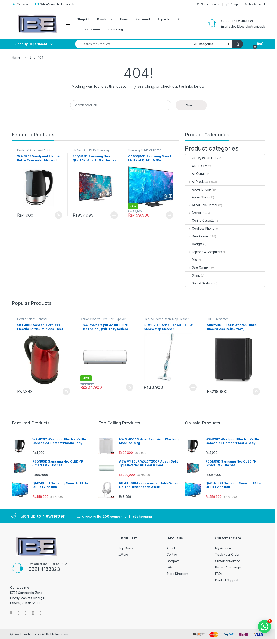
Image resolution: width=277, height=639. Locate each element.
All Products (196, 181)
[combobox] (133, 44)
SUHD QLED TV (150, 150)
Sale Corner (197, 267)
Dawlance (104, 19)
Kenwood (143, 19)
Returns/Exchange (228, 567)
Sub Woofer (220, 319)
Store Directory (177, 573)
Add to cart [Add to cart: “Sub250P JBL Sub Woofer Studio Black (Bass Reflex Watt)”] (256, 391)
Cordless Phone (199, 228)
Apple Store (197, 197)
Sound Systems (199, 283)
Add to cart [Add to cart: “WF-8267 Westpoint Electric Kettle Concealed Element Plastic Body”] (58, 215)
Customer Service (227, 561)
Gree (104, 319)
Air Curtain (195, 173)
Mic (191, 259)
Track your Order (227, 554)
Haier (124, 19)
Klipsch (163, 19)
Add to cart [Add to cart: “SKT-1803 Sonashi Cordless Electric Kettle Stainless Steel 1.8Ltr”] (66, 391)
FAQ (169, 567)
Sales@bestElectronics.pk (54, 4)
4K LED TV (196, 166)
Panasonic (92, 29)
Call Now (20, 4)
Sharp (192, 275)
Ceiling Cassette (200, 220)
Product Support (226, 580)
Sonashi (42, 319)
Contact (172, 554)
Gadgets (194, 244)
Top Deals (125, 548)
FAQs (218, 573)
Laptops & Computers (203, 252)
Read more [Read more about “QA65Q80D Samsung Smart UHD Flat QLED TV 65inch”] (169, 215)
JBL (209, 319)
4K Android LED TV (84, 150)
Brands (193, 213)
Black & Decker (153, 319)
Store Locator (207, 4)
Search (191, 105)
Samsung (115, 29)
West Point (43, 150)
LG (178, 19)
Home (16, 57)
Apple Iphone (198, 189)
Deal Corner (197, 236)
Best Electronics (26, 634)
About (171, 548)
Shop (232, 4)
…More (123, 554)
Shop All (83, 19)
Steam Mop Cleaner (176, 319)
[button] (264, 626)
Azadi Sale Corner (201, 205)
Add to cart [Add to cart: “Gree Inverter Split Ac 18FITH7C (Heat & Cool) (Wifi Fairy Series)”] (129, 387)
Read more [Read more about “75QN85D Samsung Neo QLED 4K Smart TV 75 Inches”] (114, 215)
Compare (173, 561)
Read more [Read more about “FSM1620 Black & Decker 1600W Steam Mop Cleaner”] (193, 387)
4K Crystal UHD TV (202, 158)
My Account (255, 4)
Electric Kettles (26, 150)
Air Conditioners (90, 319)
